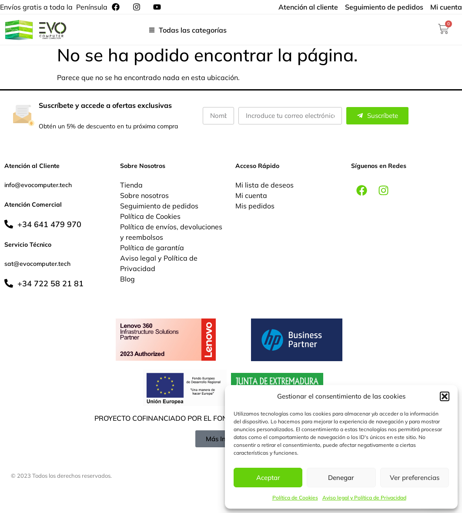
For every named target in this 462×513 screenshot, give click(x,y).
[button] (444, 396)
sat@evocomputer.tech (37, 264)
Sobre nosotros (144, 195)
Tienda (131, 185)
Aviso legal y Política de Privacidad (364, 497)
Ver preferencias (414, 477)
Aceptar (268, 477)
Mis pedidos (255, 205)
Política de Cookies (295, 497)
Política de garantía (152, 247)
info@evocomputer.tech (38, 185)
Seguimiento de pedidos (159, 205)
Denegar (341, 477)
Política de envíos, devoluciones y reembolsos (171, 231)
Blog (127, 279)
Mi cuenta (251, 195)
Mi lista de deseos (264, 185)
